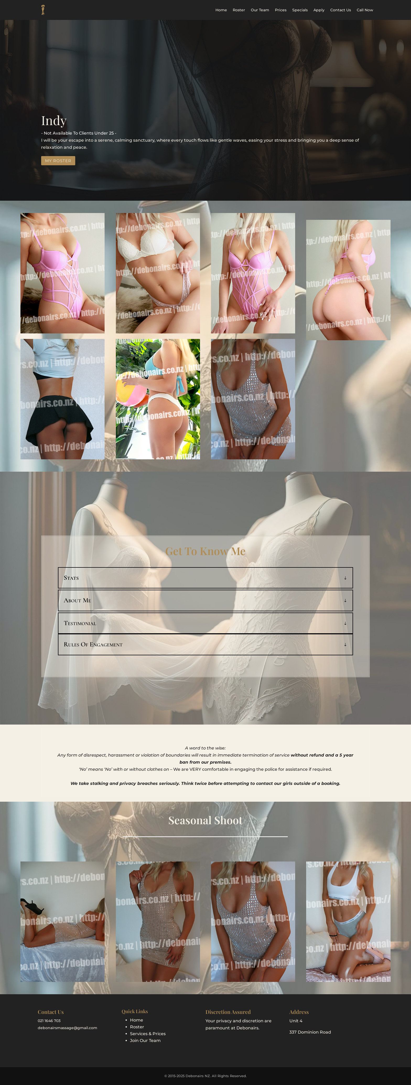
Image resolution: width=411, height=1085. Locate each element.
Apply (319, 10)
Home (221, 10)
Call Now (365, 10)
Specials (300, 10)
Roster (239, 10)
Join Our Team (145, 1040)
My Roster (58, 160)
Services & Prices (148, 1033)
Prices (280, 10)
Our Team (260, 10)
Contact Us (340, 10)
